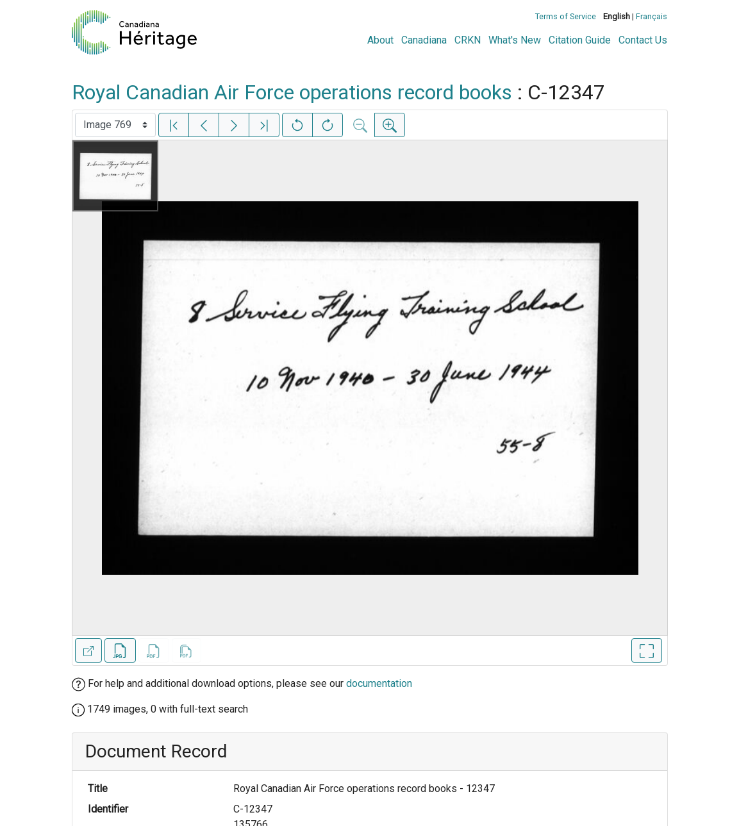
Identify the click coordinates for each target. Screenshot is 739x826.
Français (651, 16)
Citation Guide (580, 40)
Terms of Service (565, 16)
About (380, 40)
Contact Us (643, 40)
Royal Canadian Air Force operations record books (292, 92)
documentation (379, 683)
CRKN (467, 40)
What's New (514, 40)
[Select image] (115, 125)
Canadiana (424, 40)
